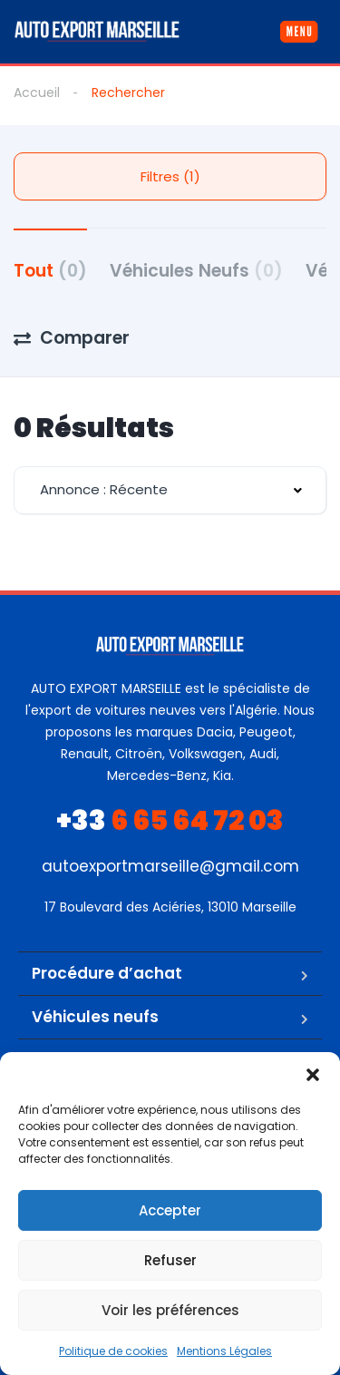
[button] (313, 1075)
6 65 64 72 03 (170, 821)
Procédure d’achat (107, 973)
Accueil (37, 92)
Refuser (170, 1260)
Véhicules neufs (95, 1017)
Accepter (170, 1210)
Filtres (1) (170, 176)
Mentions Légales (224, 1351)
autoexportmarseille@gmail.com (170, 866)
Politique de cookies (113, 1351)
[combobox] (170, 490)
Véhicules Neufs (196, 270)
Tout (50, 270)
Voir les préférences (170, 1310)
